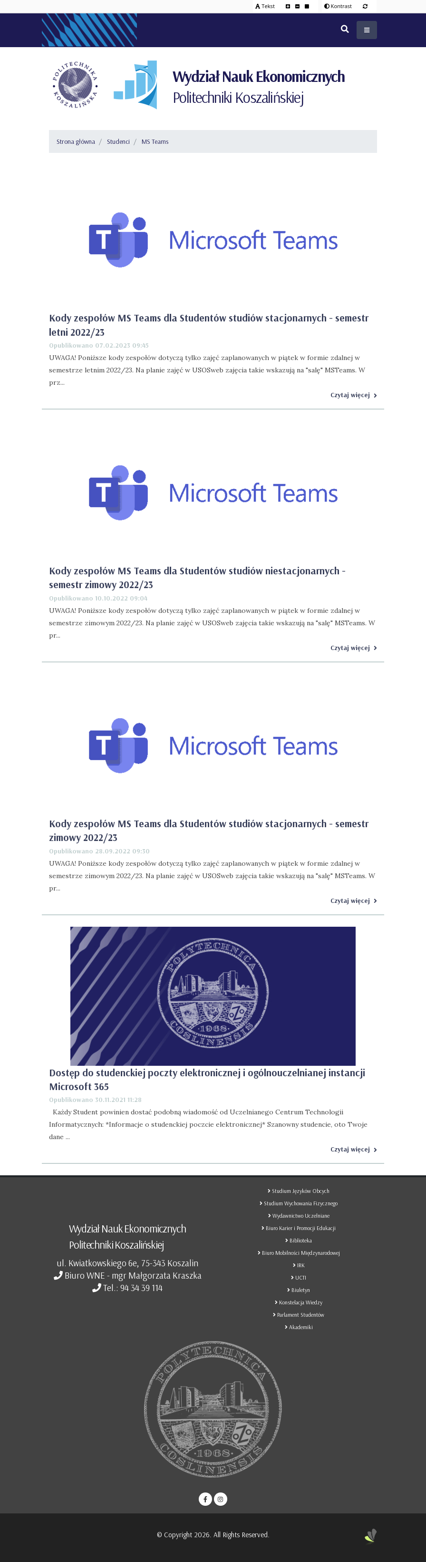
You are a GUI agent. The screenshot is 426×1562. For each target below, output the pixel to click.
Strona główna (76, 141)
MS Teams (155, 141)
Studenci (118, 141)
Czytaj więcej (353, 394)
